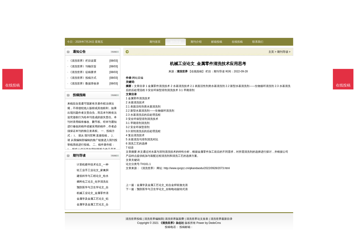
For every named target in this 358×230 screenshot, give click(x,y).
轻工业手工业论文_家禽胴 (92, 170)
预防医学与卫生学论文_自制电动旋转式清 (162, 189)
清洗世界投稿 (134, 218)
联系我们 (257, 41)
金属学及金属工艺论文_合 (92, 204)
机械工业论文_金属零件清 (92, 193)
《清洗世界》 (148, 168)
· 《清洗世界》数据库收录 (83, 83)
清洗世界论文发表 (197, 218)
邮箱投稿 (216, 41)
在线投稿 (237, 41)
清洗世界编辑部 (153, 218)
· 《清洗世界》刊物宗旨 (81, 66)
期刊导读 (175, 41)
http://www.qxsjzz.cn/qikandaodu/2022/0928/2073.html (197, 168)
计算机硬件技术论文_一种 (92, 164)
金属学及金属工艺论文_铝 (92, 198)
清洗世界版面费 (174, 218)
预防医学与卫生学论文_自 (92, 187)
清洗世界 (182, 71)
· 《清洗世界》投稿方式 (81, 77)
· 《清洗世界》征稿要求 (81, 72)
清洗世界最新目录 (221, 218)
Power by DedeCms (208, 223)
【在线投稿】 (196, 71)
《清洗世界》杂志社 (171, 223)
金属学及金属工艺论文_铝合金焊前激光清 (162, 185)
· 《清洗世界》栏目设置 (81, 60)
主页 (271, 51)
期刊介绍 (196, 41)
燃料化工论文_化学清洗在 (92, 181)
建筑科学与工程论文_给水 (92, 176)
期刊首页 (155, 41)
